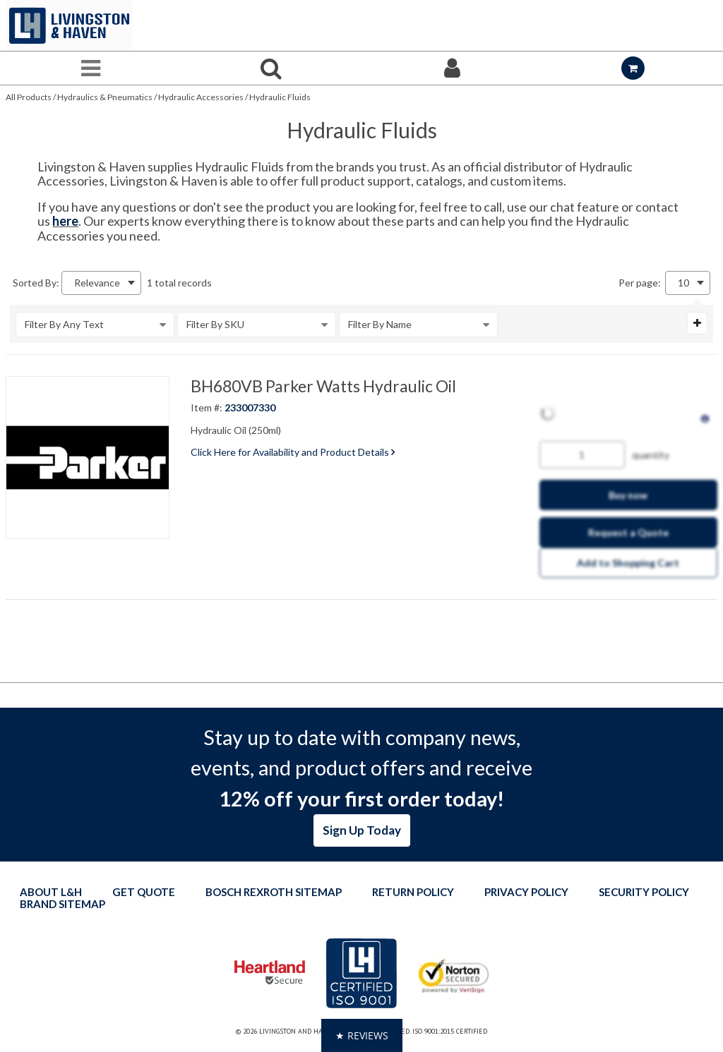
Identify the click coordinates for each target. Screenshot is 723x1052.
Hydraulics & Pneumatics (105, 97)
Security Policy (644, 891)
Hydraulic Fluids (280, 97)
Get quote (143, 891)
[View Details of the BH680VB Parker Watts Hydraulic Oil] (87, 458)
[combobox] (101, 283)
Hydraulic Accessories (201, 97)
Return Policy (413, 891)
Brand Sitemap (62, 903)
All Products (29, 97)
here (65, 221)
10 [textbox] (683, 282)
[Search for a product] (271, 68)
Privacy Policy (526, 891)
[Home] (69, 25)
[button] (361, 1035)
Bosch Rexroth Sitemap (273, 891)
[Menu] (90, 68)
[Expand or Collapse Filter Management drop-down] (697, 323)
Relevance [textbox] (97, 282)
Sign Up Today (362, 830)
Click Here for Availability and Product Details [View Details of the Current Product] (293, 452)
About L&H (51, 891)
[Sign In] (452, 68)
